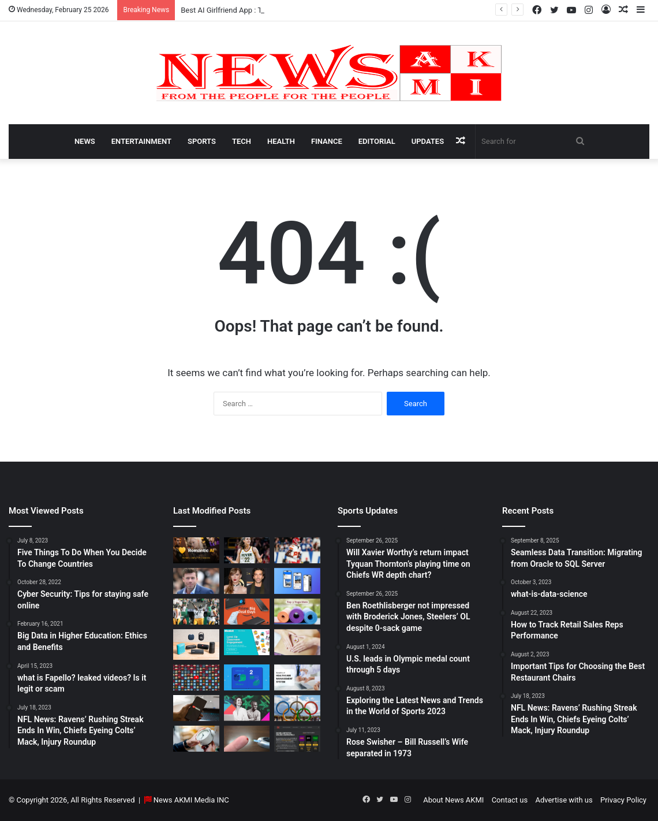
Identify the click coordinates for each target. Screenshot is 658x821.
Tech (241, 141)
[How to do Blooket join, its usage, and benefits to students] (247, 642)
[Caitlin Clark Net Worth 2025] (247, 550)
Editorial (376, 141)
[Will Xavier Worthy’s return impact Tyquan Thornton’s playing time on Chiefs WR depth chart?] (297, 550)
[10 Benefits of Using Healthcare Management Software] (297, 677)
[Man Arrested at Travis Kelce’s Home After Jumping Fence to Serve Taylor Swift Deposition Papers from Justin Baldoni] (247, 581)
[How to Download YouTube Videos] (196, 708)
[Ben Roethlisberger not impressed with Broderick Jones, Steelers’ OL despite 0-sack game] (196, 612)
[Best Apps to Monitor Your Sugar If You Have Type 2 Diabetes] (247, 739)
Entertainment (141, 141)
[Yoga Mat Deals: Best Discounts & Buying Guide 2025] (297, 612)
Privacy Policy (623, 800)
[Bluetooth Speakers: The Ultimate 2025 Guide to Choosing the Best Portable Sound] (196, 644)
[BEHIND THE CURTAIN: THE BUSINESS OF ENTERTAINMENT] (247, 708)
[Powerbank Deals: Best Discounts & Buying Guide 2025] (247, 612)
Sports (202, 141)
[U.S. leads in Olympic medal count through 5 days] (297, 708)
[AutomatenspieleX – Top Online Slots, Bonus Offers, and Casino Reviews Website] (297, 739)
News (84, 141)
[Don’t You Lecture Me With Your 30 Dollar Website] (196, 677)
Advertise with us (563, 800)
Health (281, 141)
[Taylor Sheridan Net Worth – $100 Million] (196, 581)
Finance (326, 141)
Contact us (510, 800)
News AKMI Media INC (191, 800)
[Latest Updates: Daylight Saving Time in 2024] (196, 739)
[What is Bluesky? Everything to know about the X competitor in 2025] (297, 581)
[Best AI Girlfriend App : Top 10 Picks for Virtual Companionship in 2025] (196, 550)
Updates (428, 141)
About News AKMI (453, 800)
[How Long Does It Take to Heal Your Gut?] (297, 642)
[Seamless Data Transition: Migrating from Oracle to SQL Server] (247, 677)
